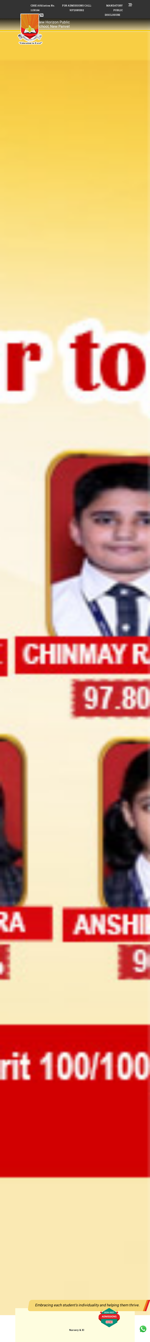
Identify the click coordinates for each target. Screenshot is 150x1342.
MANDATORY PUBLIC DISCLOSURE (114, 10)
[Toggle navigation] (81, 21)
